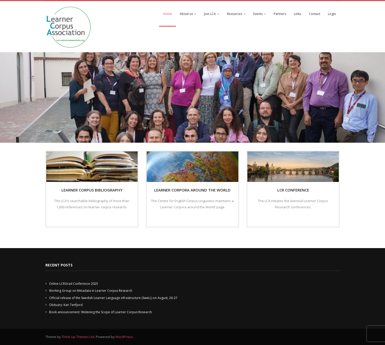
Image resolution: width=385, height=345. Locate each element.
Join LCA (210, 14)
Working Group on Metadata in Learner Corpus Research (90, 290)
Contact (314, 14)
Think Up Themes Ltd (78, 336)
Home (167, 14)
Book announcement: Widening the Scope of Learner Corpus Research (100, 312)
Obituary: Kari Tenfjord (66, 305)
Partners (280, 14)
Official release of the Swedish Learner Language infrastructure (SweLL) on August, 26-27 (113, 298)
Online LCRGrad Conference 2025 (73, 283)
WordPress (124, 336)
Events (258, 14)
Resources (234, 14)
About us (186, 14)
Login (332, 14)
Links (297, 14)
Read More (90, 218)
